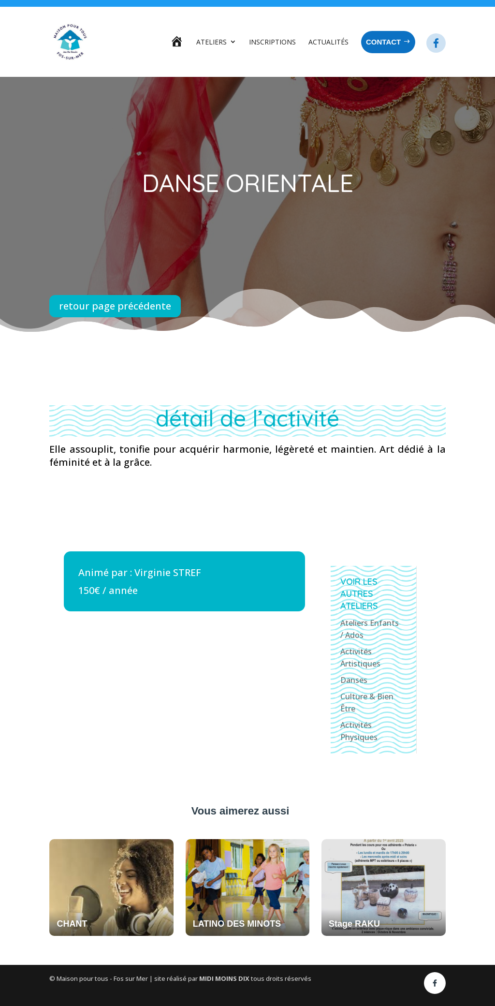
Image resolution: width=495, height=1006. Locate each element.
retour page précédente (115, 305)
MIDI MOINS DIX (225, 978)
